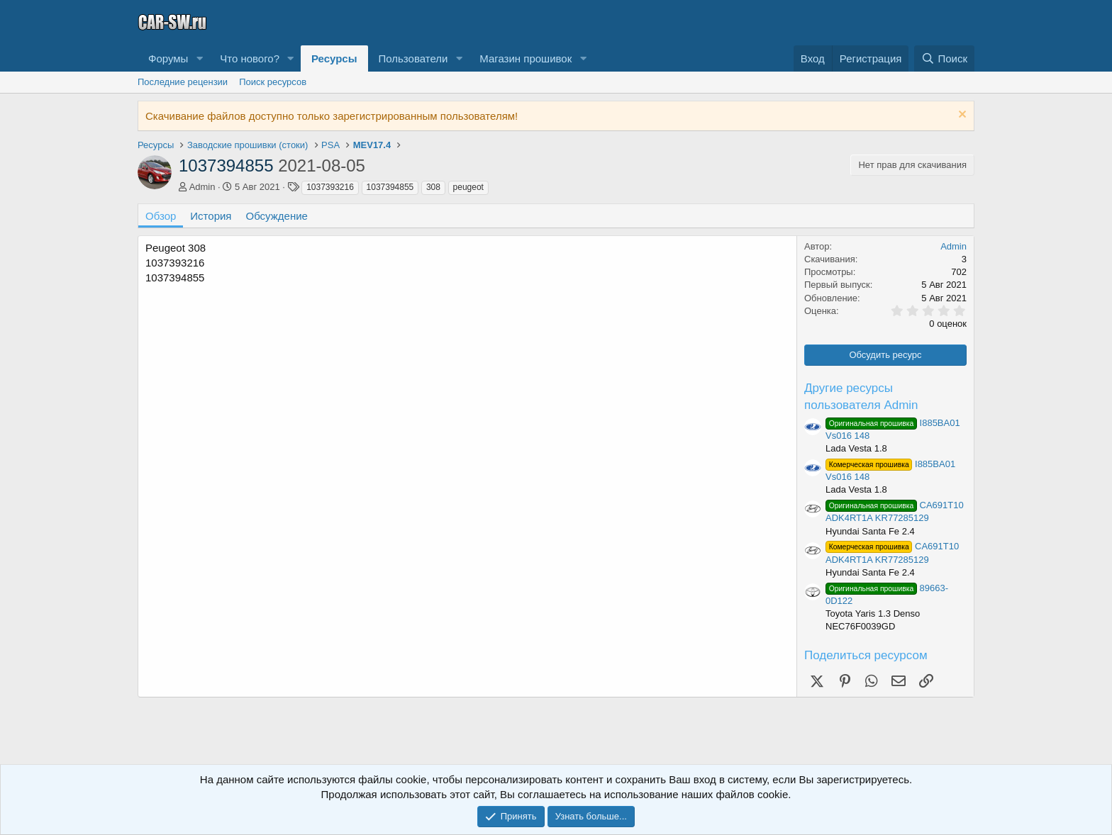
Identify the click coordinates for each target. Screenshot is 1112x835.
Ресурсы (334, 58)
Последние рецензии (183, 82)
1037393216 (330, 187)
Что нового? (249, 58)
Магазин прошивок (525, 58)
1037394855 (390, 187)
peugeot (468, 187)
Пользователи (413, 58)
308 (433, 187)
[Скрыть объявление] (961, 115)
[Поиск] (944, 58)
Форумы (168, 58)
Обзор (160, 216)
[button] (199, 58)
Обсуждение (277, 216)
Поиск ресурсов (272, 82)
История (210, 216)
